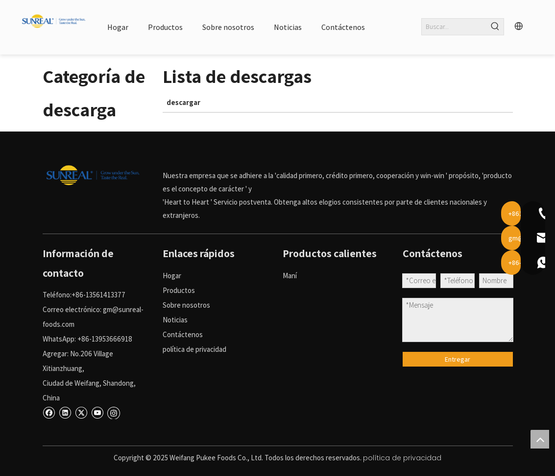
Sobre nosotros (186, 305)
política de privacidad (194, 349)
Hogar (172, 275)
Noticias (175, 319)
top (540, 439)
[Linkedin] (65, 412)
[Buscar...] (454, 27)
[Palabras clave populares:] (495, 27)
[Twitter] (81, 412)
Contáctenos (183, 334)
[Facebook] (49, 412)
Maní (290, 275)
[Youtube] (97, 412)
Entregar (457, 359)
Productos (179, 290)
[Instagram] (113, 412)
